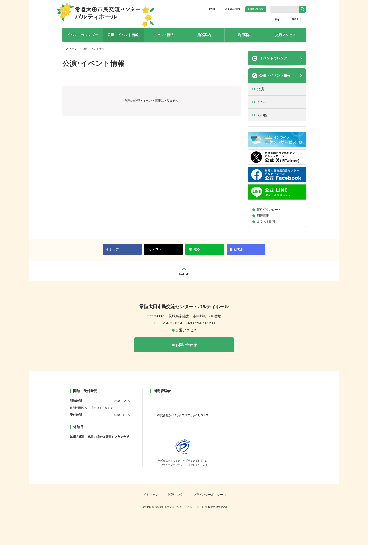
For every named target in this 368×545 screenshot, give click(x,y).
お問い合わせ (256, 9)
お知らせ (214, 9)
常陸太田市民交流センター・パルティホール (105, 16)
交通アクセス (285, 35)
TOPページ (70, 48)
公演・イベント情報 (123, 35)
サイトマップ (149, 494)
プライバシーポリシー (208, 494)
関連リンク (175, 494)
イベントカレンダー (82, 35)
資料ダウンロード (269, 209)
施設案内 (204, 35)
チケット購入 (163, 35)
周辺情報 (263, 215)
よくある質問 (233, 9)
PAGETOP (184, 271)
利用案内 (245, 35)
